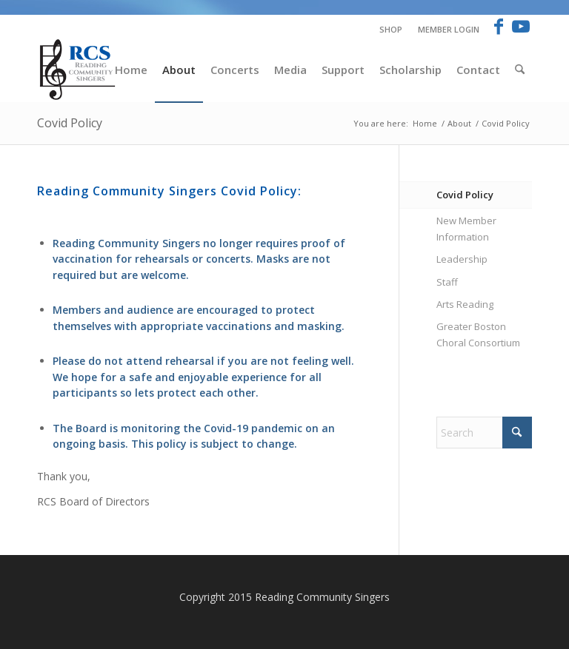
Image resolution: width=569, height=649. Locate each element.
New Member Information (466, 228)
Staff (447, 282)
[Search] (520, 69)
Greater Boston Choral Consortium (478, 334)
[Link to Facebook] (498, 26)
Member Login (448, 29)
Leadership (462, 259)
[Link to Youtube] (521, 26)
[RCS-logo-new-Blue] (79, 69)
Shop (390, 29)
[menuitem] (391, 29)
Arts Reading (464, 304)
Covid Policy (69, 123)
